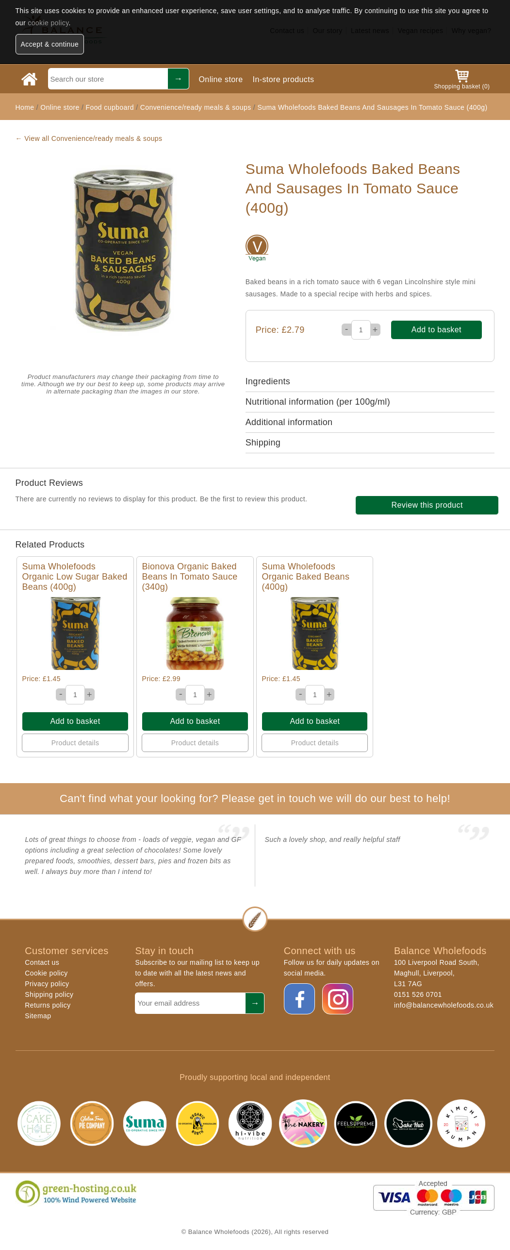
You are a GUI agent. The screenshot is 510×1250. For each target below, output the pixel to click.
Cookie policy (46, 973)
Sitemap (38, 1016)
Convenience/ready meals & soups (195, 107)
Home (25, 107)
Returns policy (47, 1005)
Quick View (75, 633)
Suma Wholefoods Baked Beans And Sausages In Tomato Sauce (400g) (372, 107)
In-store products (283, 79)
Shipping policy (49, 994)
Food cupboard (110, 107)
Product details (75, 743)
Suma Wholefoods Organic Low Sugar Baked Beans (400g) (74, 577)
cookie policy (48, 23)
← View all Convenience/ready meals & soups (89, 138)
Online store (221, 79)
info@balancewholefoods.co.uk (444, 1005)
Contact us (42, 962)
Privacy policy (47, 984)
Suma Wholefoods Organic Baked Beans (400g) (305, 577)
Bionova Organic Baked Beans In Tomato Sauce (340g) (189, 577)
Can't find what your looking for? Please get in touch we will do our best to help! (255, 798)
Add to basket (436, 329)
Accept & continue (50, 44)
